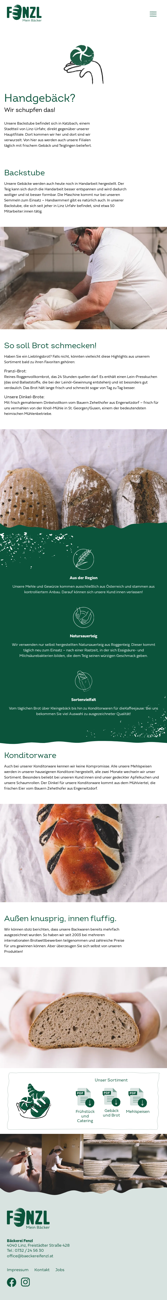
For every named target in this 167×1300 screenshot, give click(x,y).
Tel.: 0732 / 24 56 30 (25, 1251)
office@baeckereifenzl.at (30, 1256)
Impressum (18, 1270)
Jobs (59, 1270)
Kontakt (42, 1270)
